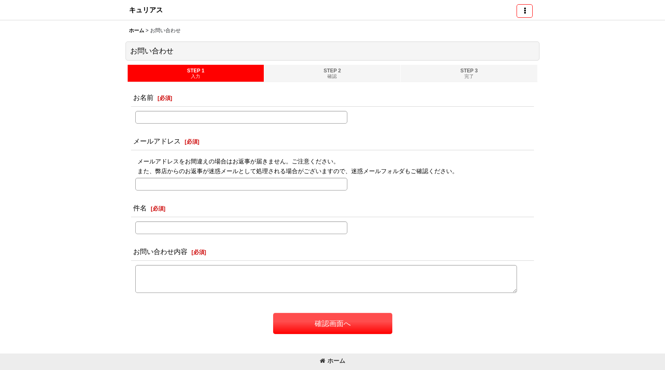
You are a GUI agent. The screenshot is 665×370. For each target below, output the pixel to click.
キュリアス (146, 10)
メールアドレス (157, 141)
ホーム (332, 360)
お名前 (143, 97)
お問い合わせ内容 (160, 251)
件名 (140, 208)
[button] (525, 11)
